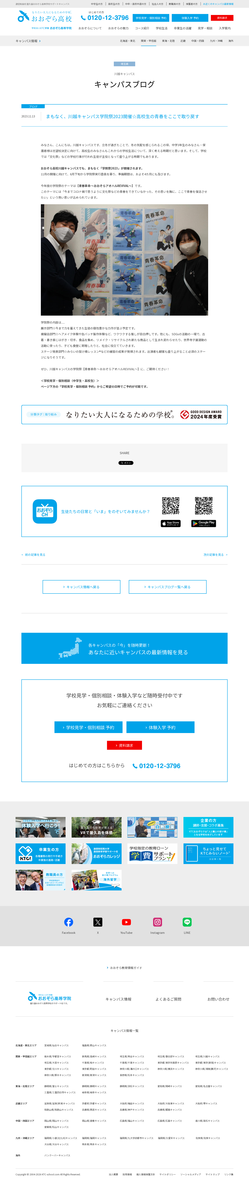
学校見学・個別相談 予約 (151, 18)
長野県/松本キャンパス (132, 1075)
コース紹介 (142, 28)
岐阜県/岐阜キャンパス (94, 1092)
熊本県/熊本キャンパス (94, 1144)
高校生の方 (114, 3)
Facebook (68, 932)
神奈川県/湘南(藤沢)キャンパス (211, 1068)
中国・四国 (197, 41)
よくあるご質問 (168, 999)
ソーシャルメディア (190, 1174)
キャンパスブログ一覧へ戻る (169, 586)
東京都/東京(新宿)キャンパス (210, 1062)
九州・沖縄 (216, 41)
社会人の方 (157, 3)
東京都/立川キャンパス (56, 1068)
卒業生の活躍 (182, 28)
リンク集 (228, 1174)
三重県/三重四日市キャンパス (60, 1092)
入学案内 (225, 28)
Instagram (157, 932)
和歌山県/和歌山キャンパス (58, 1109)
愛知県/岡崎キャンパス (170, 1086)
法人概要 (113, 1174)
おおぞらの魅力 (118, 28)
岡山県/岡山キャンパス (56, 1120)
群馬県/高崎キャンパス (94, 1056)
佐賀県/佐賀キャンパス (208, 1138)
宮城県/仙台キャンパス (56, 1045)
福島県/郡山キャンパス (94, 1045)
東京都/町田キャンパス (94, 1068)
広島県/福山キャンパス (132, 1120)
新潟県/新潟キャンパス (94, 1075)
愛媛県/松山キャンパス (56, 1127)
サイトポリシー (168, 1174)
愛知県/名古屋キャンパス (208, 1086)
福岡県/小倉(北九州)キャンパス (60, 1138)
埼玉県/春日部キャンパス (171, 1056)
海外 (230, 41)
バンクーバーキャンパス (57, 1155)
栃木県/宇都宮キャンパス (57, 1056)
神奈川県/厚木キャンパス (57, 1075)
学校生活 (161, 28)
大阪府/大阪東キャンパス (171, 1103)
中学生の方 (97, 3)
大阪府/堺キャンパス (206, 1103)
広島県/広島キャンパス (170, 1120)
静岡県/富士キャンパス (56, 1086)
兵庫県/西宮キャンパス (94, 1109)
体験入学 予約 (190, 18)
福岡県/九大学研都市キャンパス (136, 1138)
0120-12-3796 (105, 19)
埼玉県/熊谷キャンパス (132, 1056)
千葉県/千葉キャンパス (132, 1062)
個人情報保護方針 (145, 1174)
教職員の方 (175, 3)
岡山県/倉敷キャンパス (94, 1120)
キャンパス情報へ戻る (83, 586)
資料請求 (222, 18)
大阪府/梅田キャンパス (132, 1103)
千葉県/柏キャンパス (93, 1062)
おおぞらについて (90, 28)
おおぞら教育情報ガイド (126, 968)
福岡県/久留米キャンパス (171, 1138)
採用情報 (127, 1174)
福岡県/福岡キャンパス (94, 1138)
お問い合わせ (218, 999)
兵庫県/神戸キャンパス (132, 1109)
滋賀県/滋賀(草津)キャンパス (59, 1103)
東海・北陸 (168, 41)
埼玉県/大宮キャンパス (56, 1062)
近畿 (183, 41)
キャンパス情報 (26, 40)
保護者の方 (192, 3)
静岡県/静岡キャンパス (94, 1086)
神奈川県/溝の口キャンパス (134, 1068)
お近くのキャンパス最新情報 (218, 3)
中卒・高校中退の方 (135, 3)
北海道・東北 (127, 41)
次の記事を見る (213, 554)
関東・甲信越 (148, 41)
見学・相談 (205, 28)
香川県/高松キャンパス (207, 1120)
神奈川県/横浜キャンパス (171, 1068)
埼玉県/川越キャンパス (207, 1056)
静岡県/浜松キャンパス (132, 1086)
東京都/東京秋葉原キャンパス (173, 1062)
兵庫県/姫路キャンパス (170, 1109)
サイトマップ (213, 1174)
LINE (187, 932)
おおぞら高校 (45, 19)
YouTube (126, 932)
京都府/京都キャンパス (94, 1103)
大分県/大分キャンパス (56, 1144)
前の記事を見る (35, 554)
